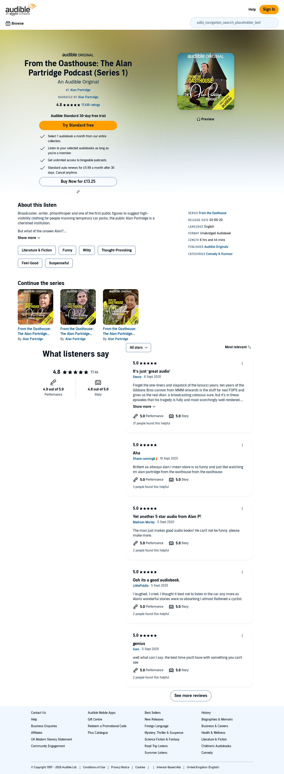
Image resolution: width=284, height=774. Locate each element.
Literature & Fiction (37, 250)
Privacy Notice (120, 767)
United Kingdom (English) (203, 767)
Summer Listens (156, 753)
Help (252, 9)
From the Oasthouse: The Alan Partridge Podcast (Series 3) (76, 334)
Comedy (207, 753)
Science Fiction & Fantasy (162, 739)
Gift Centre (95, 719)
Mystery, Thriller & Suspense (164, 733)
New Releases (154, 719)
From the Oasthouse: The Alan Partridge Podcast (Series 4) (119, 334)
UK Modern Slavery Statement (51, 739)
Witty (87, 250)
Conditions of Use (94, 767)
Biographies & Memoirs (217, 719)
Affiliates (36, 733)
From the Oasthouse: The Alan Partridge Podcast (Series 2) (34, 334)
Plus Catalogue (98, 733)
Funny (67, 250)
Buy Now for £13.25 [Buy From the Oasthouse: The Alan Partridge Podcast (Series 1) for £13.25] (78, 181)
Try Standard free (78, 125)
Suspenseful (59, 263)
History (206, 713)
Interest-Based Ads (169, 767)
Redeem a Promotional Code (107, 726)
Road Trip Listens (156, 746)
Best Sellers (153, 713)
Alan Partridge (33, 339)
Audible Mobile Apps (102, 713)
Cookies (140, 767)
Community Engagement (48, 746)
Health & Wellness (213, 733)
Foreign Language (156, 726)
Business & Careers (214, 726)
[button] (78, 191)
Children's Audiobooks (216, 746)
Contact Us (38, 713)
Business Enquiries (44, 726)
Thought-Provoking (117, 250)
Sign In (269, 9)
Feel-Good (30, 263)
